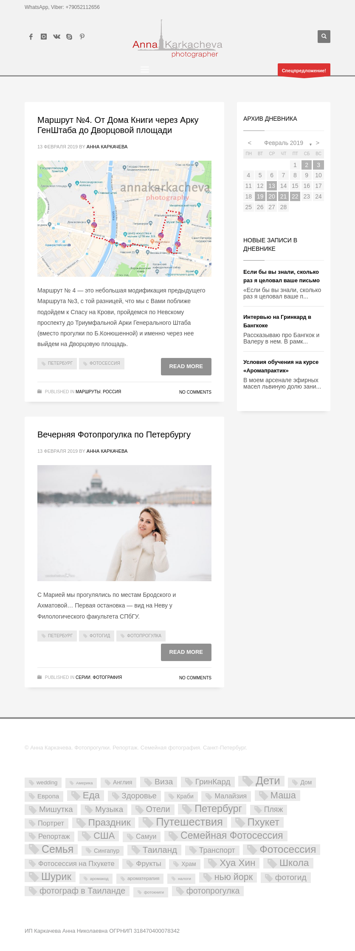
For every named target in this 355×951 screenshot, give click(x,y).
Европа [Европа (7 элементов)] (48, 796)
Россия (112, 391)
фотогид (100, 635)
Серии (83, 677)
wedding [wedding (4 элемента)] (47, 782)
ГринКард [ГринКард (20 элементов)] (213, 781)
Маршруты (88, 391)
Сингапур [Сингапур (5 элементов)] (106, 850)
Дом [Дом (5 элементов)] (306, 782)
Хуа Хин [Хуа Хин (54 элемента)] (237, 863)
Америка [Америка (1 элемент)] (84, 783)
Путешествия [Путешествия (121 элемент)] (189, 822)
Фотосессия (105, 363)
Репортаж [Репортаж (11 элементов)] (54, 836)
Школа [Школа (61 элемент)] (294, 863)
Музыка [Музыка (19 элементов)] (109, 809)
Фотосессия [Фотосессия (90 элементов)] (287, 849)
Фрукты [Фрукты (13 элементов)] (148, 863)
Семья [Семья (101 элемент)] (57, 849)
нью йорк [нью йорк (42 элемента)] (233, 877)
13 (271, 185)
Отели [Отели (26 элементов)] (158, 809)
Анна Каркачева (107, 146)
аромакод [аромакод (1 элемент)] (99, 878)
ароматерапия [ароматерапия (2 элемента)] (143, 878)
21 (283, 196)
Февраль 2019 (283, 142)
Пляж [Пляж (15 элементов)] (273, 809)
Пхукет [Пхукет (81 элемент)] (263, 822)
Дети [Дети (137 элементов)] (268, 781)
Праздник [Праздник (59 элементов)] (109, 823)
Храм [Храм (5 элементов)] (188, 863)
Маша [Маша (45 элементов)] (283, 795)
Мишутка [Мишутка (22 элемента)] (56, 809)
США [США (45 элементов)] (104, 836)
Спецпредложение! (304, 72)
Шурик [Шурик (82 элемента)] (56, 877)
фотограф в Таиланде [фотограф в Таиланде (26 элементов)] (82, 890)
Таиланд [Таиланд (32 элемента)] (160, 849)
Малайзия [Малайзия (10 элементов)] (230, 796)
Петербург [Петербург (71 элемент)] (218, 809)
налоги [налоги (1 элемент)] (184, 878)
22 (295, 196)
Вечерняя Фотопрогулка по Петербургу (114, 434)
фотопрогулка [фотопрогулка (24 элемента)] (213, 890)
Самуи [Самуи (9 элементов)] (146, 836)
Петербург (60, 363)
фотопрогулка (144, 635)
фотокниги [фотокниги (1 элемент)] (154, 892)
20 (271, 196)
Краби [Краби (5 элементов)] (185, 796)
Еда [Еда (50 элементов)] (91, 795)
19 (260, 196)
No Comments (195, 392)
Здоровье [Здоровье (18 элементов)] (139, 795)
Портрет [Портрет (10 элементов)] (51, 823)
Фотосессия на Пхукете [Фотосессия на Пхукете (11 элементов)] (76, 864)
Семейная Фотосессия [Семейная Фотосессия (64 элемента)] (231, 836)
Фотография (107, 677)
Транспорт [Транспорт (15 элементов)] (217, 850)
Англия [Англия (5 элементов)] (122, 782)
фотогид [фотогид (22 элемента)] (291, 877)
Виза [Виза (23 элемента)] (164, 781)
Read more (186, 366)
